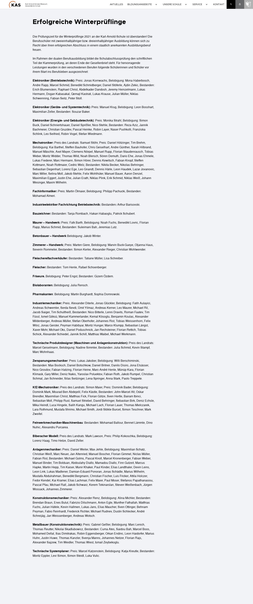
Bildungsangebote (139, 4)
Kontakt (218, 4)
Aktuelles (116, 4)
